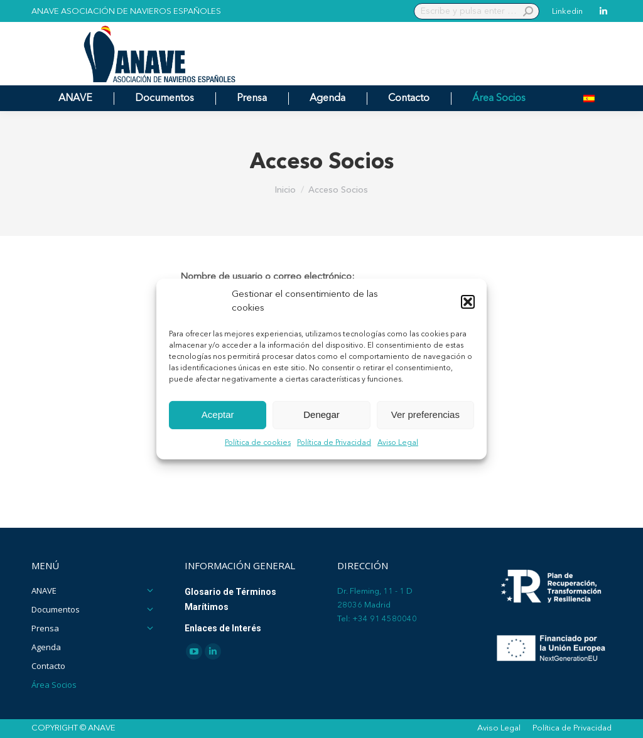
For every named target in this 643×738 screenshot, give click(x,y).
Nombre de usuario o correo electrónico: (267, 277)
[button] (468, 302)
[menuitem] (589, 98)
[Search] (476, 11)
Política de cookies (258, 443)
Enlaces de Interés (223, 628)
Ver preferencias (425, 414)
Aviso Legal (397, 443)
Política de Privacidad (334, 443)
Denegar (321, 414)
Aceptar (218, 414)
